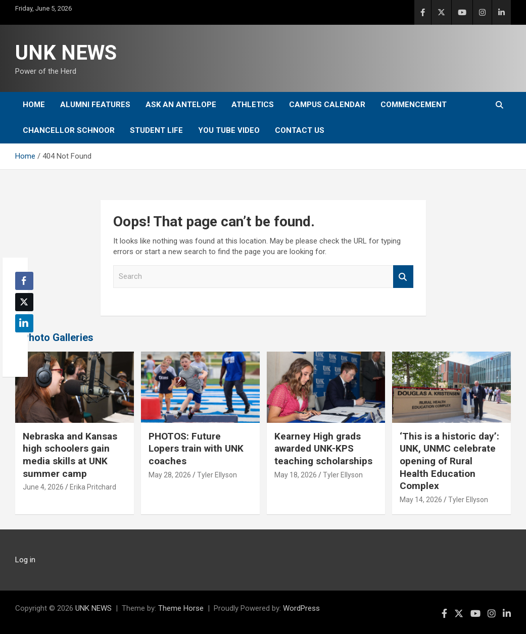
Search (403, 276)
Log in (25, 559)
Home (34, 104)
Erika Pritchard (93, 487)
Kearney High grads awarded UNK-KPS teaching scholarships (323, 448)
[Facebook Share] (24, 281)
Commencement (413, 104)
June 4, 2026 (43, 487)
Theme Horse (181, 608)
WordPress (301, 608)
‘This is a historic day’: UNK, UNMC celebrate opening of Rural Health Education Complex (449, 461)
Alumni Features (95, 104)
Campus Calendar (327, 104)
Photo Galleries (57, 337)
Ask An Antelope (181, 104)
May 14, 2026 (421, 500)
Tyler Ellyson (217, 475)
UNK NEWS (66, 53)
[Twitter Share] (24, 302)
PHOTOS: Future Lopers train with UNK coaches (196, 448)
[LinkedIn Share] (24, 323)
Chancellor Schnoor (69, 130)
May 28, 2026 (170, 475)
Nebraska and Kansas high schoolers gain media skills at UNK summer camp (70, 454)
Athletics (252, 104)
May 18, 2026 (295, 475)
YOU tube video (229, 130)
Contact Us (299, 130)
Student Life (156, 130)
